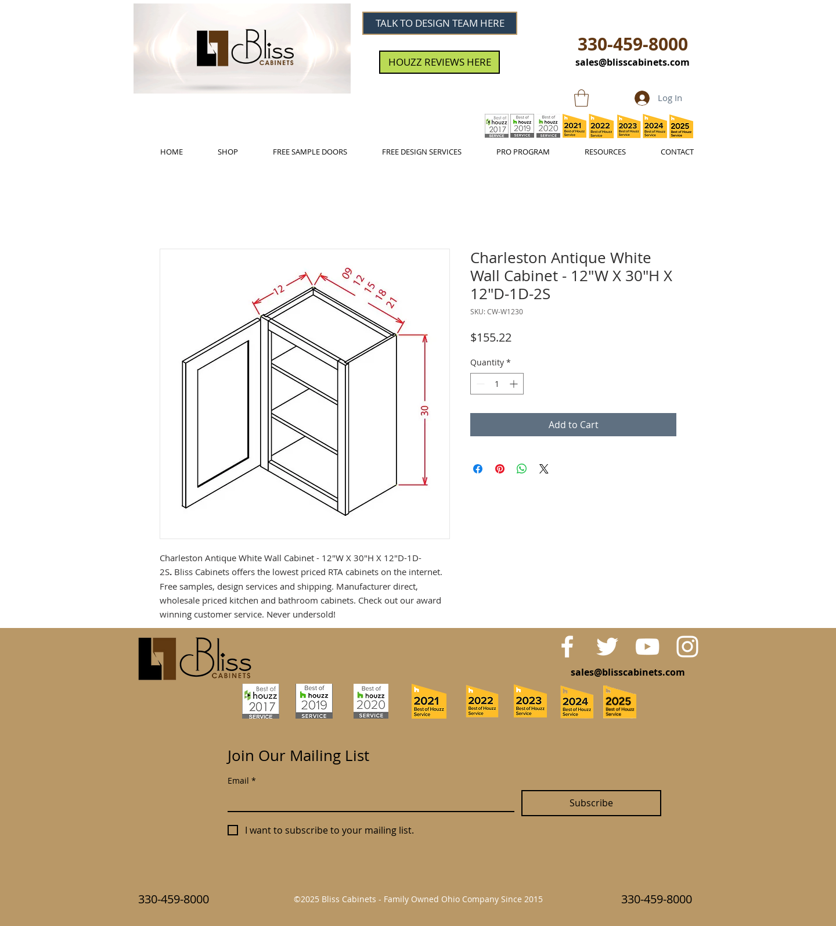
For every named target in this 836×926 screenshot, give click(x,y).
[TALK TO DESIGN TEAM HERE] (439, 23)
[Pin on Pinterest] (500, 469)
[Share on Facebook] (478, 469)
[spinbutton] (497, 384)
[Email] (367, 800)
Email (242, 780)
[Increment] (514, 384)
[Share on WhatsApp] (522, 469)
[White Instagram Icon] (687, 646)
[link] (581, 98)
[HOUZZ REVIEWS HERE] (439, 62)
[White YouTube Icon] (647, 646)
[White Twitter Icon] (607, 646)
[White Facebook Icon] (567, 646)
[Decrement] (479, 384)
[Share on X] (544, 469)
